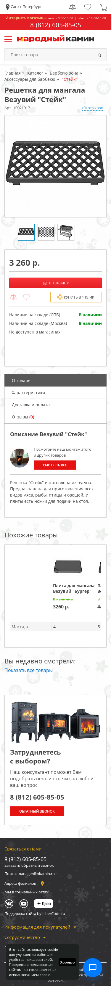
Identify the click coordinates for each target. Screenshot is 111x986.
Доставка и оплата (31, 404)
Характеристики (28, 392)
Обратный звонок (37, 811)
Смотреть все (55, 465)
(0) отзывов (92, 107)
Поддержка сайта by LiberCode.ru (34, 913)
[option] (55, 166)
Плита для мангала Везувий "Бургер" (73, 588)
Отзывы (23, 417)
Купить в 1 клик (75, 297)
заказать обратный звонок (29, 865)
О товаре (21, 380)
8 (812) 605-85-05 (55, 25)
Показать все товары (28, 670)
